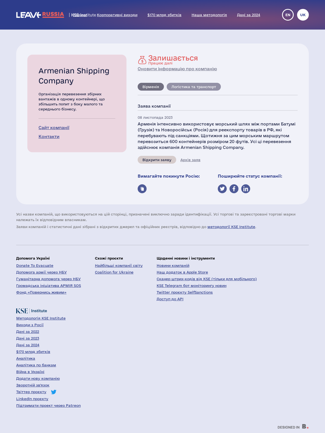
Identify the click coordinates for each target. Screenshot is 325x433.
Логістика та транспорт (193, 87)
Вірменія (150, 87)
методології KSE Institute (231, 227)
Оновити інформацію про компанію (177, 68)
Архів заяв (190, 160)
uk (303, 15)
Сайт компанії (54, 127)
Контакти (49, 136)
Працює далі (173, 60)
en (287, 15)
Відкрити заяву (156, 160)
